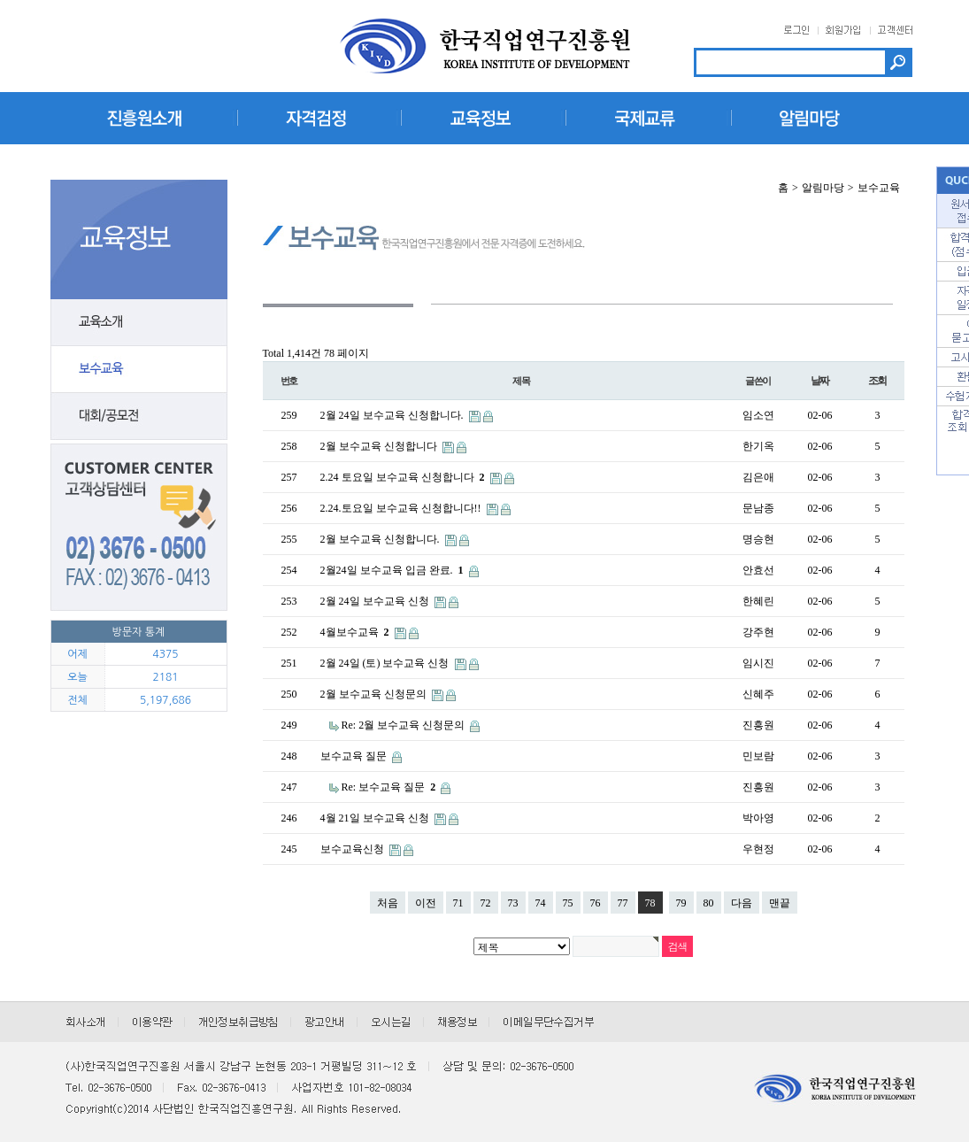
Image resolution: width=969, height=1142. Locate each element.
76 (595, 903)
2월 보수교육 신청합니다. (381, 539)
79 (681, 903)
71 (458, 903)
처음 (387, 903)
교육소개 (138, 322)
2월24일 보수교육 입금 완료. (393, 570)
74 (540, 903)
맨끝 (779, 903)
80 (709, 903)
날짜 (820, 380)
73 (513, 903)
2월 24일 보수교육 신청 (376, 601)
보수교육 (138, 369)
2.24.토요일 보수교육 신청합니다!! (402, 508)
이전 (425, 903)
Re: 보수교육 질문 (390, 787)
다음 (741, 903)
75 (568, 903)
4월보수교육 (356, 632)
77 (623, 903)
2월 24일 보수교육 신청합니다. (393, 415)
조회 (878, 380)
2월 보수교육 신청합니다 (380, 446)
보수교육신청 (353, 849)
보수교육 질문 (354, 756)
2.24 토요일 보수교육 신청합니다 (404, 477)
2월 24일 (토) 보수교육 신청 (386, 663)
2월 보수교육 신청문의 (374, 694)
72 (486, 903)
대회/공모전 (138, 416)
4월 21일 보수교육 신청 (376, 818)
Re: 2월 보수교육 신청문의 (405, 725)
